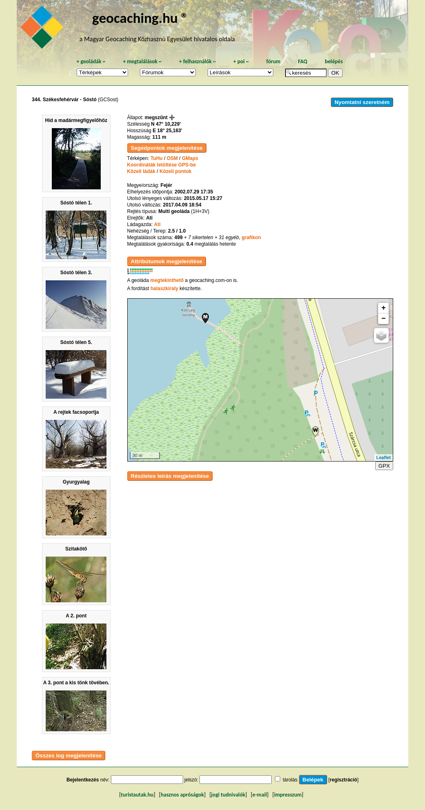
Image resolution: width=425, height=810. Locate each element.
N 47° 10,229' (166, 124)
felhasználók (197, 61)
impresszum (288, 794)
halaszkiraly (164, 288)
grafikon (251, 237)
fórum (273, 61)
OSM (172, 158)
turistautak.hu (137, 794)
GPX (384, 466)
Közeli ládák (141, 171)
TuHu (157, 158)
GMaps (190, 158)
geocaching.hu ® (140, 18)
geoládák (90, 61)
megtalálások (142, 61)
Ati (157, 224)
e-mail (259, 794)
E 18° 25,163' (167, 130)
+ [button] (383, 308)
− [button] (383, 319)
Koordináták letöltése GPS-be (161, 165)
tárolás (290, 780)
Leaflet (383, 457)
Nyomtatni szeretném (362, 102)
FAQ (302, 61)
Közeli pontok (175, 171)
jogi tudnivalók (228, 794)
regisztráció (343, 780)
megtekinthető (167, 280)
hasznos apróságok (182, 794)
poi (241, 61)
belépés (334, 61)
